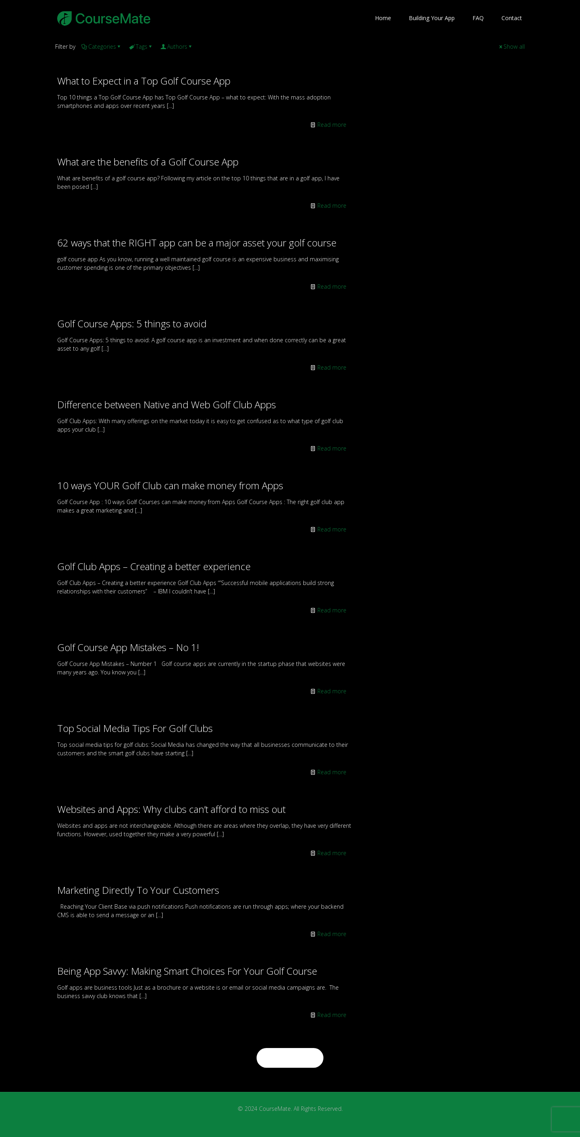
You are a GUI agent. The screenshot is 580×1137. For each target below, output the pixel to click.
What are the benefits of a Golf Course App (147, 161)
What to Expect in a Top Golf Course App (143, 80)
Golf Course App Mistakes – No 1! (128, 647)
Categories (101, 46)
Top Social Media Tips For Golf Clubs (135, 728)
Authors (176, 46)
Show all (511, 46)
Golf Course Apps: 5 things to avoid (132, 323)
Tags (141, 46)
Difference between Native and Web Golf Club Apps (166, 404)
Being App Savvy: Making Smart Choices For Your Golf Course (187, 971)
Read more (331, 124)
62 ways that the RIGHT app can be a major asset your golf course (196, 242)
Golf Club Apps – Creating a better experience (154, 566)
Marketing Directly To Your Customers (138, 890)
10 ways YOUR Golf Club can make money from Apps (170, 485)
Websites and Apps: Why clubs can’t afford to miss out (171, 809)
